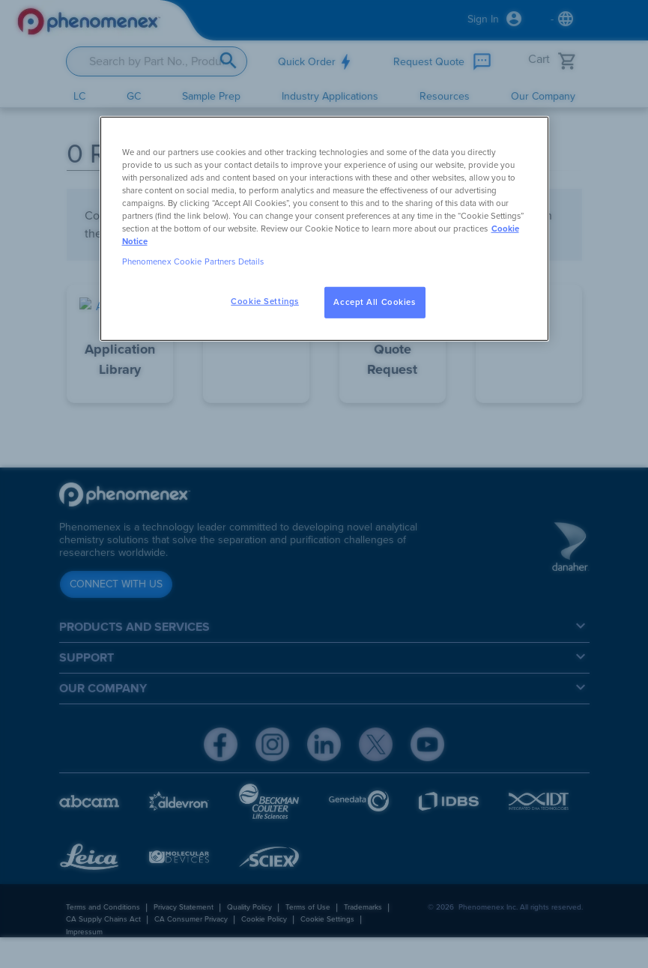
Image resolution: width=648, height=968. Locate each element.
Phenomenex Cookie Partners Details (193, 262)
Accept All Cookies (374, 302)
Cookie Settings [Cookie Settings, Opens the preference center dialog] (265, 301)
